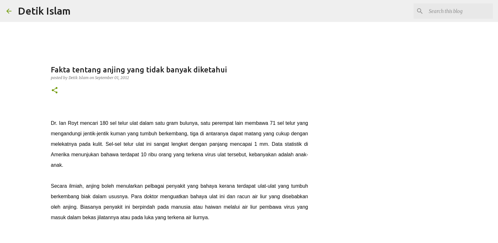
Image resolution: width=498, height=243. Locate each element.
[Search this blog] (459, 11)
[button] (54, 90)
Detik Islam (44, 11)
